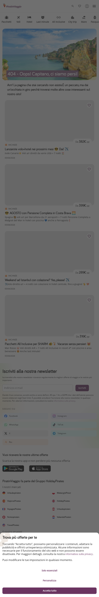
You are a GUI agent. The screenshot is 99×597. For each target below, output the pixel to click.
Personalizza (49, 580)
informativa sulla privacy (79, 554)
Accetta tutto (49, 590)
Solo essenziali (49, 570)
